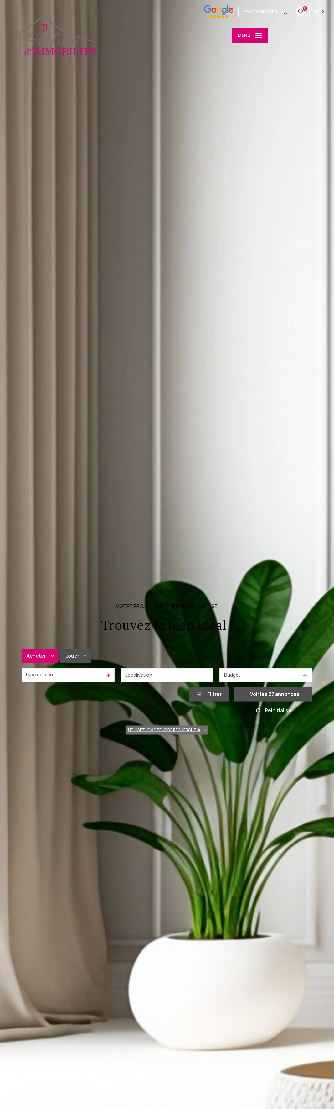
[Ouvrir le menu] (249, 35)
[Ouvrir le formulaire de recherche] (209, 694)
